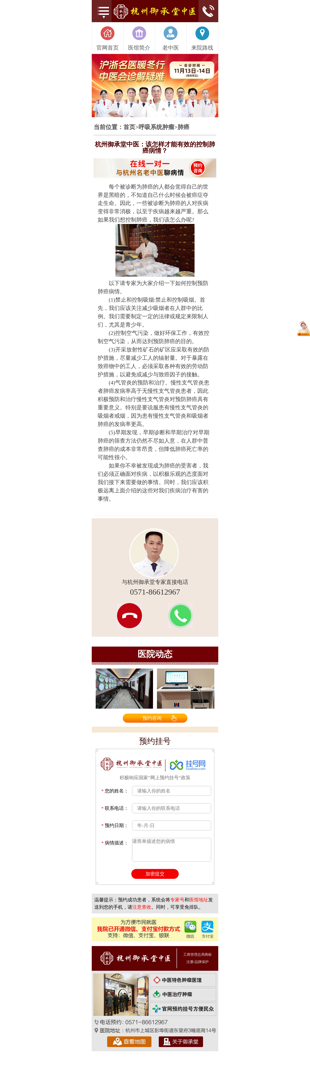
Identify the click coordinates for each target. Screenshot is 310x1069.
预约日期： (115, 825)
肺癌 (183, 127)
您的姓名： (115, 791)
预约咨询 (152, 718)
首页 (129, 127)
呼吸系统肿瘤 (156, 127)
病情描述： (115, 843)
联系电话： (115, 808)
